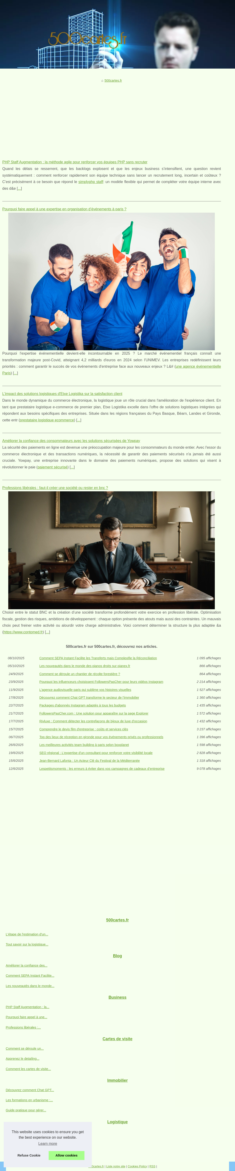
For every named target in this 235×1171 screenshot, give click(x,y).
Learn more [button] (47, 1144)
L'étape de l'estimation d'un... (27, 934)
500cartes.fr (113, 80)
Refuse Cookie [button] (28, 1155)
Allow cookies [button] (67, 1155)
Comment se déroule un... (25, 1048)
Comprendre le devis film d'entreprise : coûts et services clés (83, 729)
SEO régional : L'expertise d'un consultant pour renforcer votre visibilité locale (95, 752)
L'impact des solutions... (23, 1131)
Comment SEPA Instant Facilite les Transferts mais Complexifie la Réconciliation (98, 658)
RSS (152, 1166)
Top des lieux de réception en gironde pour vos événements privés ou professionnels (101, 737)
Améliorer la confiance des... (27, 965)
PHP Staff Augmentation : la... (27, 1007)
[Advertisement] (111, 118)
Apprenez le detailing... (22, 1058)
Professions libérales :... (23, 1027)
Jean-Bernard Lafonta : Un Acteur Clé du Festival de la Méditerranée (89, 760)
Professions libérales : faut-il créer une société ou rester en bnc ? (55, 488)
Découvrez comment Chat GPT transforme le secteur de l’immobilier (89, 697)
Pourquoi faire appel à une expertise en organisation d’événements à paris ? (64, 209)
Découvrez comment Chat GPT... (30, 1090)
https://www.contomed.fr (23, 632)
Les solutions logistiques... (25, 1141)
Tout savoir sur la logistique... (27, 944)
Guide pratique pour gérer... (26, 1110)
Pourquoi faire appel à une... (26, 1017)
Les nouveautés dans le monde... (30, 986)
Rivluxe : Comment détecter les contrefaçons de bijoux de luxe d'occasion (93, 721)
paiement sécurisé (52, 467)
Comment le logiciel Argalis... (27, 1152)
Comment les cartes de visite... (28, 1069)
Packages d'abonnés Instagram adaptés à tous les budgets (82, 705)
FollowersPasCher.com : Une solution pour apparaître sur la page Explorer (93, 713)
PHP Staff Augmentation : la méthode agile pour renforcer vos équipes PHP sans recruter (74, 162)
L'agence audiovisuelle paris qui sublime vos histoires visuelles (85, 689)
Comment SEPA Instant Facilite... (30, 975)
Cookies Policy (137, 1166)
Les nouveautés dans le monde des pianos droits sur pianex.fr (84, 666)
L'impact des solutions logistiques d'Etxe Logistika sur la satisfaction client (62, 394)
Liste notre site (115, 1166)
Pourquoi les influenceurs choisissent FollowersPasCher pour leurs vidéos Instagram (101, 681)
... (19, 188)
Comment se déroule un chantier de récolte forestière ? (79, 674)
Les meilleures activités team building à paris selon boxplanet (84, 744)
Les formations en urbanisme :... (29, 1100)
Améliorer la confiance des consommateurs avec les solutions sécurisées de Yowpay (71, 441)
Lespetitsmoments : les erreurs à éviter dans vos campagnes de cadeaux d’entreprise (102, 768)
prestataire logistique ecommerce (47, 420)
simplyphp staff (90, 182)
